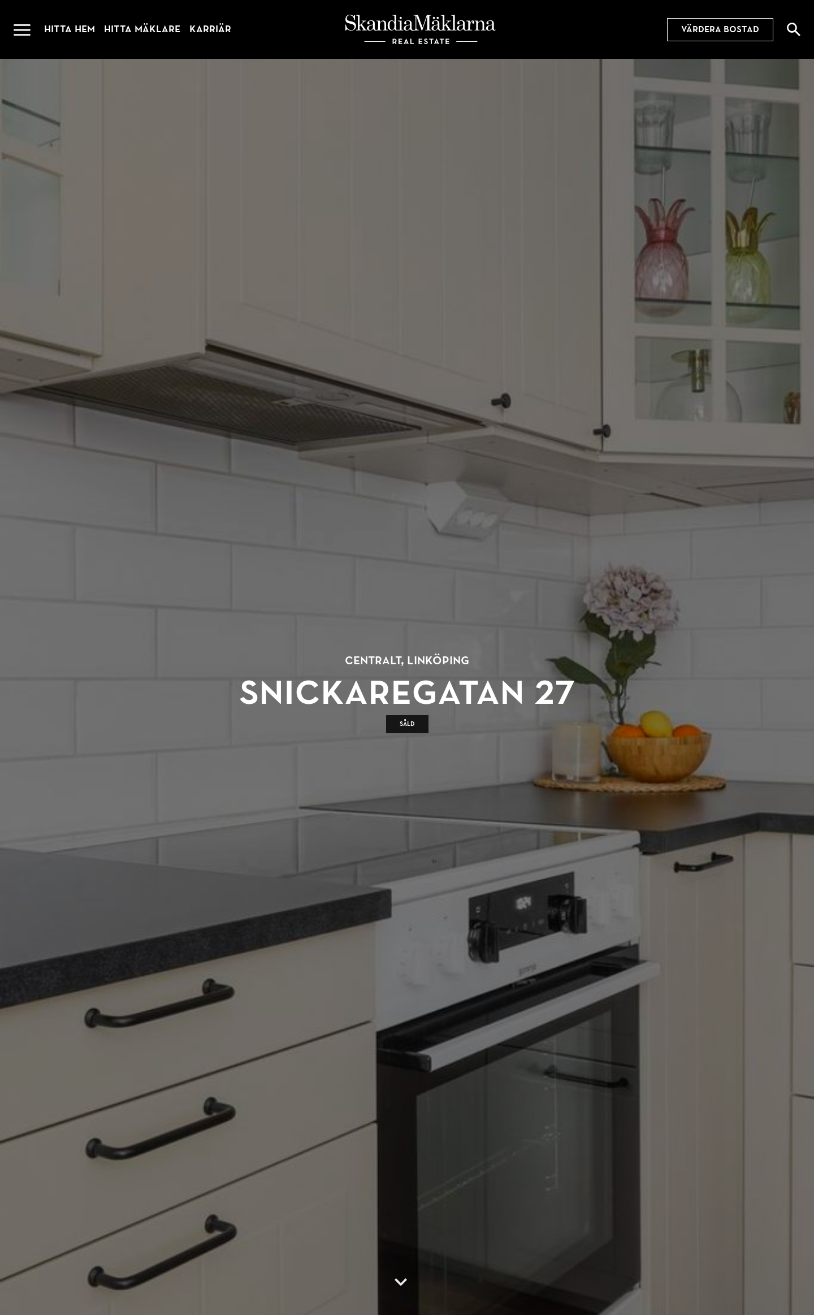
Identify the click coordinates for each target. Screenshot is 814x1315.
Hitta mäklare (142, 29)
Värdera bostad (720, 29)
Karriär (210, 29)
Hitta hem (69, 29)
